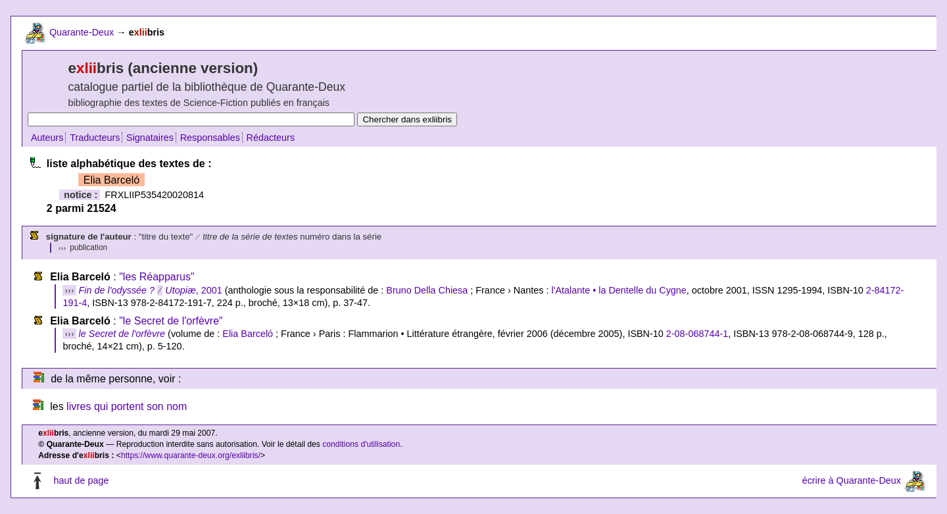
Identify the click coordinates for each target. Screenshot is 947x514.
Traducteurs (95, 137)
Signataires (150, 137)
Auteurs (47, 137)
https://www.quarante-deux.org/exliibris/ (190, 455)
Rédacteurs (271, 137)
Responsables (210, 137)
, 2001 (150, 290)
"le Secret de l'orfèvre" (171, 320)
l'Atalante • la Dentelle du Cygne (618, 290)
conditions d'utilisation (361, 444)
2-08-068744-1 (697, 333)
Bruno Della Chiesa (427, 290)
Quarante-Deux (81, 32)
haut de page (81, 480)
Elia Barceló (247, 333)
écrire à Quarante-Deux (851, 480)
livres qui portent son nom (126, 406)
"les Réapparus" (157, 276)
